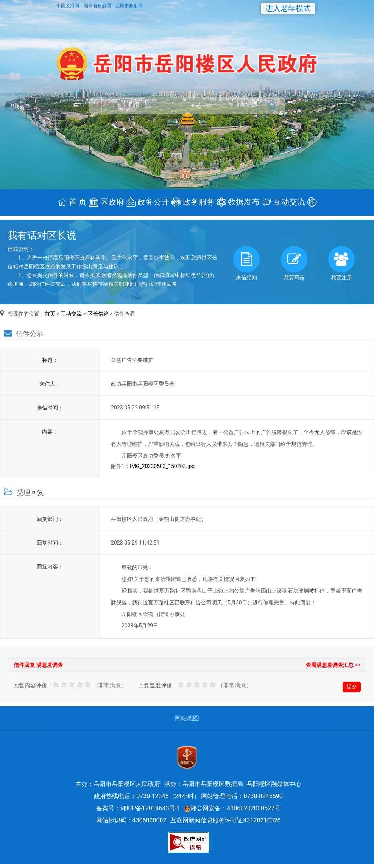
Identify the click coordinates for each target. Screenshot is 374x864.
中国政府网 (68, 5)
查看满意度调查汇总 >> (333, 665)
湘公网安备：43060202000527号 (232, 808)
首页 (50, 314)
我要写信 (294, 263)
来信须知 (246, 263)
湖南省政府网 (98, 5)
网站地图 (187, 718)
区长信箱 (98, 314)
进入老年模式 (288, 8)
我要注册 (341, 263)
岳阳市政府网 (129, 5)
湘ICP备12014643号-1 (150, 808)
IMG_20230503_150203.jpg (162, 466)
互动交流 (71, 314)
